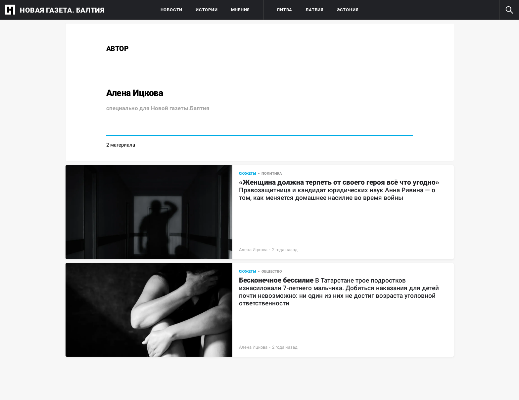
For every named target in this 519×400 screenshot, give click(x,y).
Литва (284, 9)
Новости (171, 9)
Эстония (347, 9)
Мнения (240, 9)
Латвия (315, 9)
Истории (206, 9)
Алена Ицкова (253, 249)
